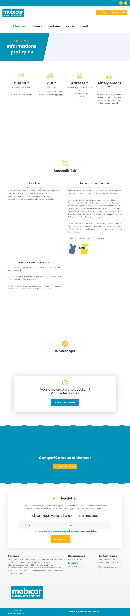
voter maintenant (65, 466)
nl (5, 3)
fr (3, 3)
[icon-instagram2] (125, 3)
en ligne (58, 94)
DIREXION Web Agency (88, 612)
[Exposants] (74, 563)
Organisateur (53, 26)
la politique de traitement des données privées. (75, 531)
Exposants (37, 26)
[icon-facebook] (121, 3)
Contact (84, 26)
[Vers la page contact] (109, 568)
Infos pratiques (20, 26)
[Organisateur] (75, 566)
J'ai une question (65, 402)
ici (117, 103)
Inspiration (70, 26)
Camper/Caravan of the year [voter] (111, 13)
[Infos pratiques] (76, 559)
